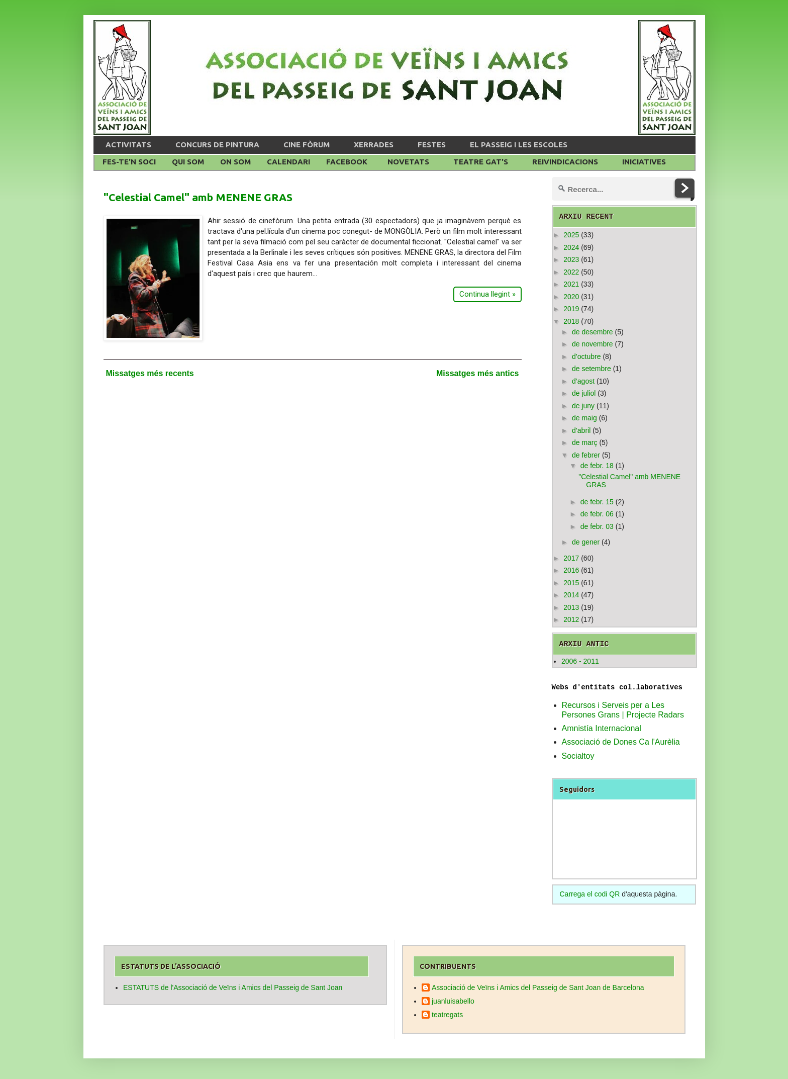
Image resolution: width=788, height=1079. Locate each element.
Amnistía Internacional (601, 728)
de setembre (591, 369)
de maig (584, 418)
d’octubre (586, 356)
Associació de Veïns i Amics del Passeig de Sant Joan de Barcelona (538, 987)
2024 (571, 247)
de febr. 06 (597, 514)
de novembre (592, 344)
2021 (571, 284)
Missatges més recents (150, 373)
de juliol (584, 393)
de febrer (586, 455)
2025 (571, 235)
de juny (583, 406)
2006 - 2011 (580, 661)
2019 (571, 309)
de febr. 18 (597, 466)
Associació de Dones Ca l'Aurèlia (621, 742)
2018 (571, 321)
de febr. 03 (597, 526)
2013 (571, 607)
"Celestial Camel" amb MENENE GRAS (198, 197)
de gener (586, 542)
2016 (571, 570)
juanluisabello (453, 1001)
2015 (571, 583)
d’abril (581, 430)
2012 (571, 619)
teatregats (447, 1015)
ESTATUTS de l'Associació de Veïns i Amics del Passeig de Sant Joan (232, 987)
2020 (571, 297)
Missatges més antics (477, 373)
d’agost (583, 381)
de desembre (592, 332)
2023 (571, 259)
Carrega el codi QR (590, 894)
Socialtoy (578, 756)
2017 (571, 558)
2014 (571, 595)
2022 (571, 272)
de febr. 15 (597, 502)
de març (585, 442)
